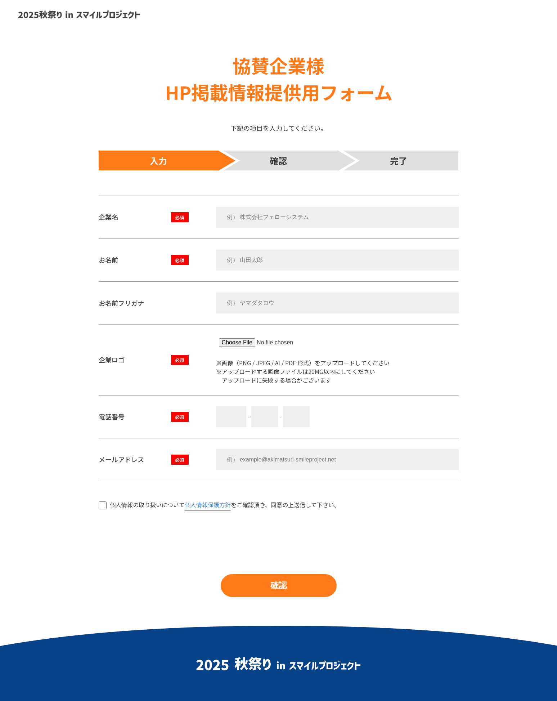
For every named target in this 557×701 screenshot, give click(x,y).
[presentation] (153, 533)
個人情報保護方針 (208, 504)
